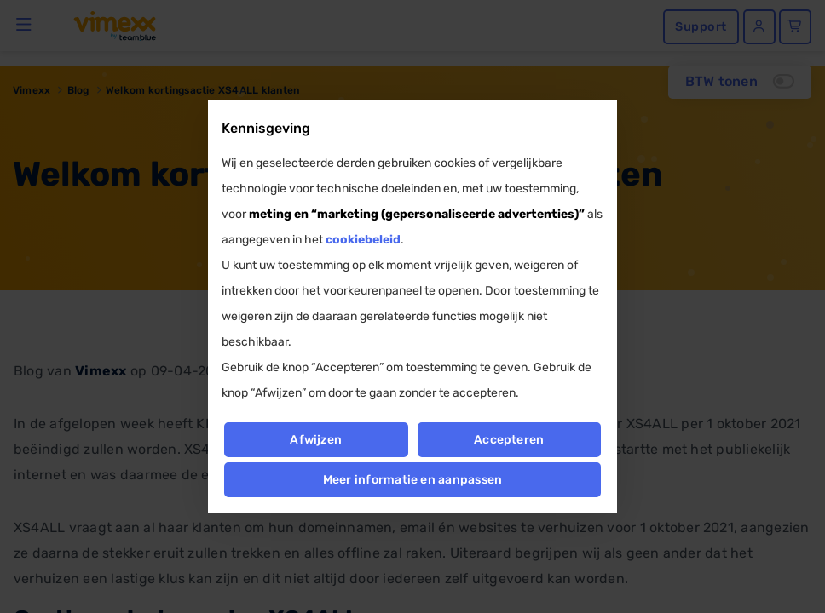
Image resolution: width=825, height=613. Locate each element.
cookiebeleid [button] (363, 239)
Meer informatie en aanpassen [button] (413, 480)
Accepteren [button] (509, 440)
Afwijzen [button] (316, 440)
